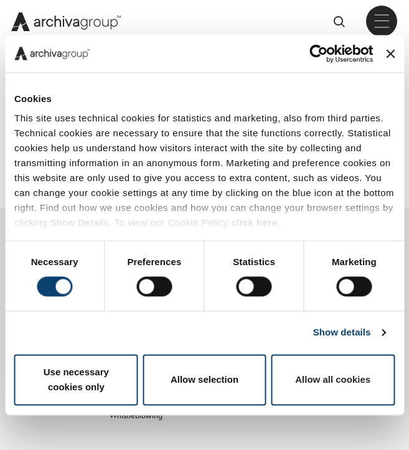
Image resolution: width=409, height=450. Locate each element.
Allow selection (204, 379)
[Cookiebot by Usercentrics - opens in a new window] (319, 53)
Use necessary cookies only (76, 379)
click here (255, 222)
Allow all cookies (332, 379)
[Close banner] (390, 53)
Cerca (343, 21)
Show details (342, 332)
